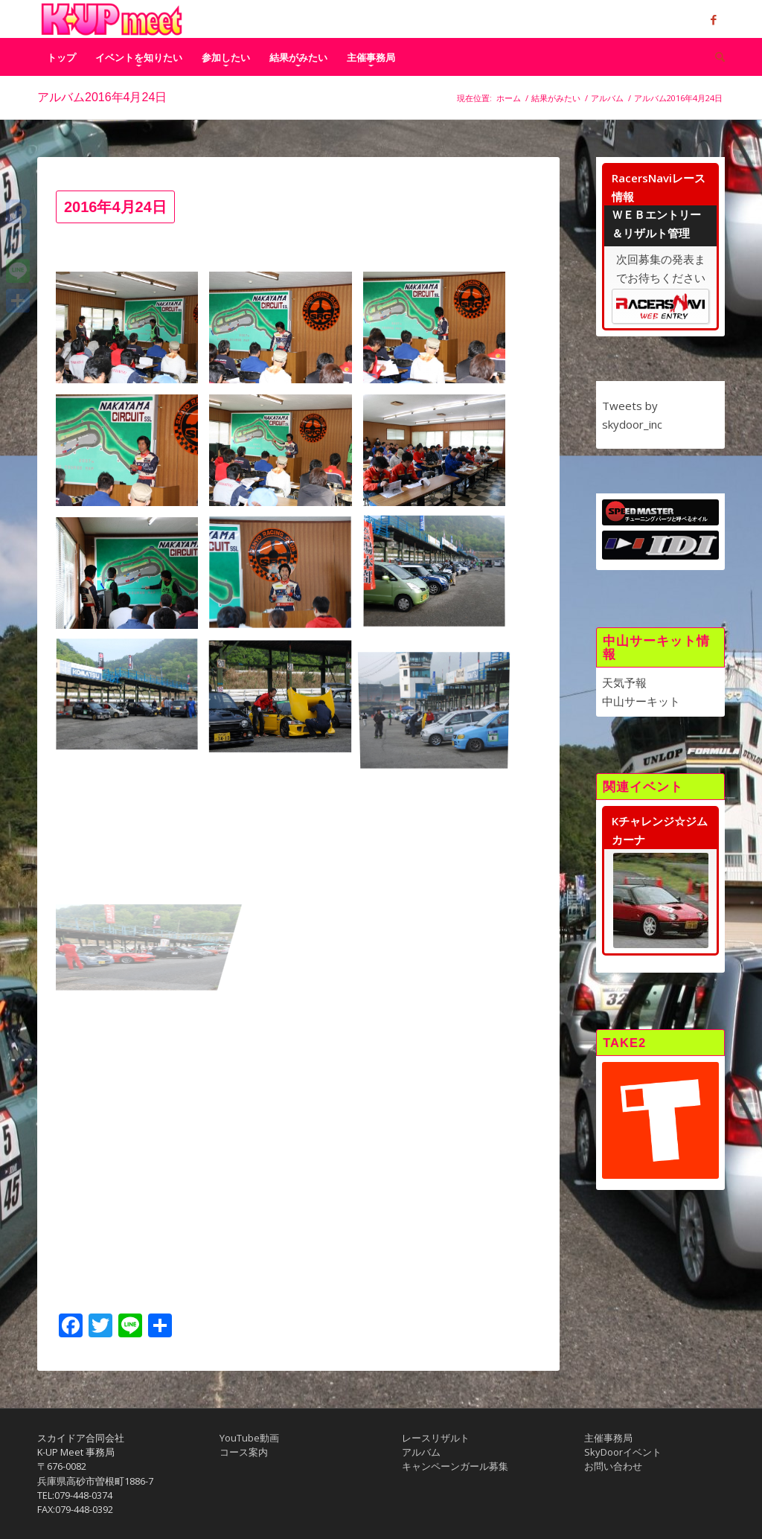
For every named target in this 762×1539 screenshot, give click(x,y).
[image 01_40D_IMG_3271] (439, 333)
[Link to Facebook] (713, 19)
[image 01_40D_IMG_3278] (285, 455)
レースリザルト (436, 1437)
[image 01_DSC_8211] (132, 578)
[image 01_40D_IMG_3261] (132, 333)
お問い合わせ (613, 1466)
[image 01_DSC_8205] (439, 455)
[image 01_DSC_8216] (285, 578)
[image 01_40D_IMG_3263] (285, 333)
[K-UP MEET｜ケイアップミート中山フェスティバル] (111, 19)
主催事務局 (608, 1437)
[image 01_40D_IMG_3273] (132, 455)
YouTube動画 (249, 1437)
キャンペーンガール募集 (455, 1466)
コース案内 (244, 1452)
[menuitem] (61, 57)
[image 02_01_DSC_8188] (132, 701)
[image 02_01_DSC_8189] (285, 701)
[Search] (715, 57)
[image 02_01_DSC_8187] (439, 578)
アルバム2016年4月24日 (102, 97)
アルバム (421, 1452)
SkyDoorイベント (623, 1452)
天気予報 (624, 682)
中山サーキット (641, 701)
